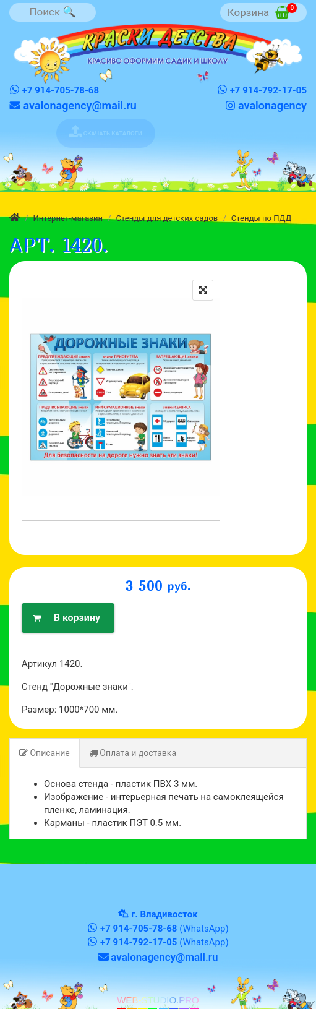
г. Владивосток (164, 914)
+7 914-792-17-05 (262, 90)
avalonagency (266, 105)
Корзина (262, 11)
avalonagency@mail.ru (73, 105)
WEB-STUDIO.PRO (158, 1000)
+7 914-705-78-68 (54, 90)
